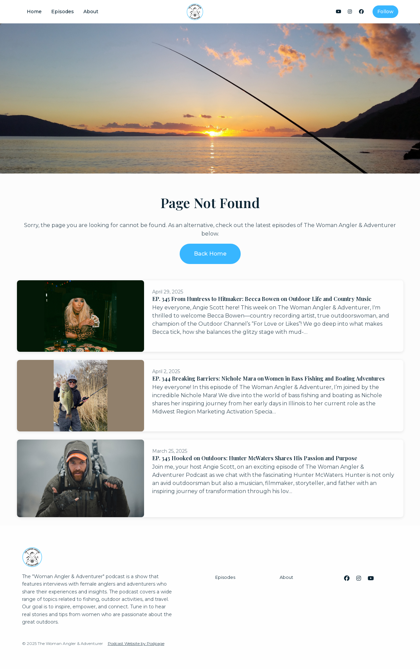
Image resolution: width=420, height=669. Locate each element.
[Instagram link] (350, 11)
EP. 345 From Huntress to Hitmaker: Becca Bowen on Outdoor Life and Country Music (262, 298)
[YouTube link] (338, 11)
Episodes (62, 11)
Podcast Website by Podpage (136, 643)
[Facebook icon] (346, 578)
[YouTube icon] (371, 578)
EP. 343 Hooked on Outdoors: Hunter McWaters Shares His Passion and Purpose (254, 458)
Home (34, 11)
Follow (385, 11)
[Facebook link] (361, 11)
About (90, 11)
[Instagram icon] (358, 578)
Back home (210, 253)
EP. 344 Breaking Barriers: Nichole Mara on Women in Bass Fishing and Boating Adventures (268, 378)
